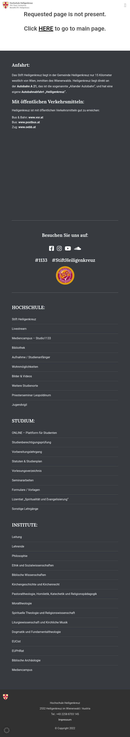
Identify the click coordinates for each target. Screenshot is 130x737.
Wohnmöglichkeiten (25, 366)
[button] (6, 730)
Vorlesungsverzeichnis (27, 471)
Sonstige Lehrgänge (25, 509)
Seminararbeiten (23, 480)
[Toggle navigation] (125, 5)
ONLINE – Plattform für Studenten (34, 433)
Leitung (17, 537)
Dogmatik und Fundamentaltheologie (36, 632)
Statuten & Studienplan (27, 461)
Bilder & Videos (22, 376)
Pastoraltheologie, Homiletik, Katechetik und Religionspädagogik (54, 594)
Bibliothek (18, 348)
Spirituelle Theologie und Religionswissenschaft (43, 613)
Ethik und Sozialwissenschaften (33, 565)
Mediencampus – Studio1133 (31, 338)
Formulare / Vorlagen (26, 490)
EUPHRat (18, 651)
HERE (46, 28)
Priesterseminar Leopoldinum (31, 395)
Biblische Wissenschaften (29, 575)
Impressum (64, 719)
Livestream (19, 329)
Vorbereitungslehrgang (27, 452)
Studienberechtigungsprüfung (31, 442)
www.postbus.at (29, 122)
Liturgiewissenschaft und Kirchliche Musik (40, 622)
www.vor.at (35, 117)
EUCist (16, 641)
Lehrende (18, 546)
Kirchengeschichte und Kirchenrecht (36, 584)
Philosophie (19, 556)
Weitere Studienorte (25, 385)
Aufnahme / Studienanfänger (31, 357)
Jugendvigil (19, 404)
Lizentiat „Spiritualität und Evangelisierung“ (40, 499)
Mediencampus (22, 670)
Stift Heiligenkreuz (24, 319)
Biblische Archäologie (26, 660)
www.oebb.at (27, 127)
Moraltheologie (22, 603)
